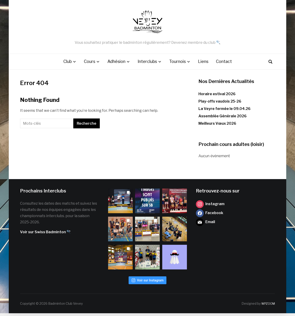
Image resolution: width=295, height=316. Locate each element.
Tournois (177, 64)
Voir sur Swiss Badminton (45, 235)
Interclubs (147, 64)
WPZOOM (267, 306)
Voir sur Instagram (147, 283)
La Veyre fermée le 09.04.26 (224, 111)
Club (67, 64)
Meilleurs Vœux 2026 (217, 126)
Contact (224, 64)
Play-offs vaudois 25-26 (219, 104)
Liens (203, 64)
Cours (89, 64)
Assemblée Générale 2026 (222, 119)
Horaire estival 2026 (217, 97)
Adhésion (116, 64)
